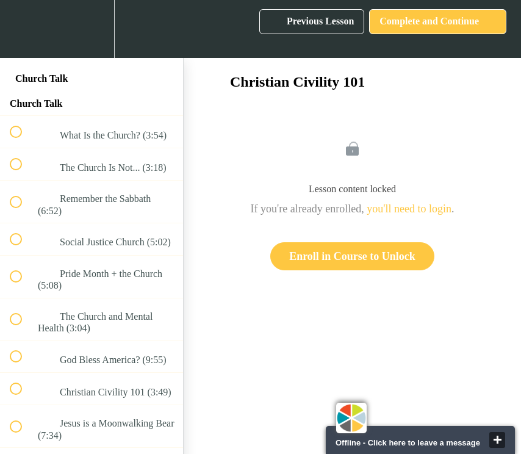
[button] (22, 29)
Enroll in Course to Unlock (352, 256)
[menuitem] (91, 29)
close (497, 440)
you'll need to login (409, 209)
